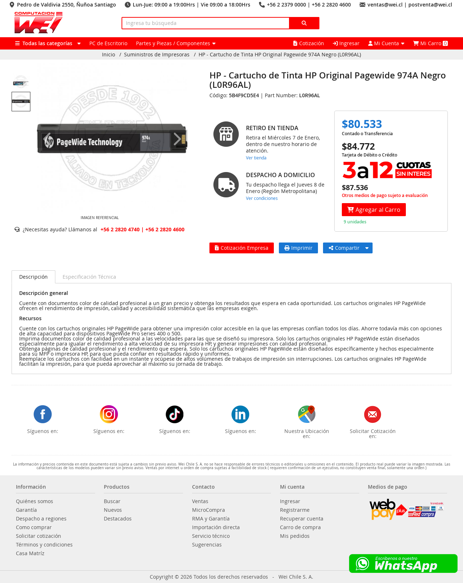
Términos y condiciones (44, 544)
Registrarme (295, 510)
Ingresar (346, 43)
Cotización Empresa (241, 247)
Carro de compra (300, 527)
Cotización (308, 43)
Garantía (26, 510)
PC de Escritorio (108, 43)
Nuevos (113, 510)
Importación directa (216, 527)
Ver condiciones (262, 198)
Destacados (118, 518)
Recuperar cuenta (301, 518)
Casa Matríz (30, 553)
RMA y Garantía (211, 518)
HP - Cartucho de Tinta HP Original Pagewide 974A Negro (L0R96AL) (280, 54)
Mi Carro (430, 43)
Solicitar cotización (38, 536)
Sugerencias (207, 544)
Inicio (108, 54)
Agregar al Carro (373, 210)
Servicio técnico (211, 536)
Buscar (112, 501)
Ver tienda (256, 157)
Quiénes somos (34, 501)
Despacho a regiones (41, 518)
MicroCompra (208, 510)
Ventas (200, 501)
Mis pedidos (295, 536)
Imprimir (298, 247)
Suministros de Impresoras (157, 54)
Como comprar (34, 527)
